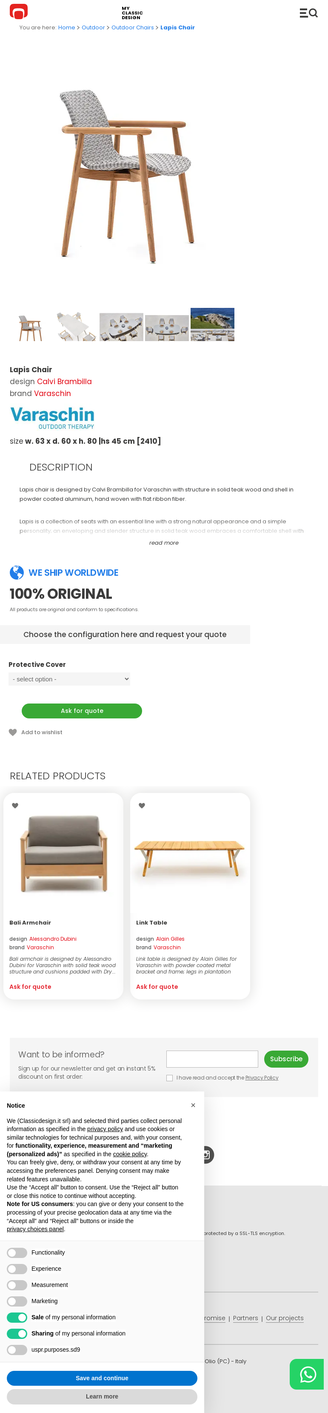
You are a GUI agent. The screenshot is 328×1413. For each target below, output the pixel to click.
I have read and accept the (223, 1077)
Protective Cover (82, 668)
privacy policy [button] (105, 1129)
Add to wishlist (42, 732)
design (43, 938)
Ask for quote (82, 710)
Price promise (204, 1318)
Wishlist (17, 805)
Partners (245, 1318)
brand (31, 947)
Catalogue (308, 12)
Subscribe (286, 1058)
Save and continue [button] (102, 1378)
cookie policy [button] (130, 1154)
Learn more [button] (102, 1396)
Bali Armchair (30, 923)
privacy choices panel (35, 1229)
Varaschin (52, 393)
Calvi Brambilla (64, 381)
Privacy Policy (262, 1077)
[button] (193, 1105)
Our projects (285, 1318)
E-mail (212, 1059)
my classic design (132, 13)
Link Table (151, 923)
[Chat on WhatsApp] (307, 1374)
